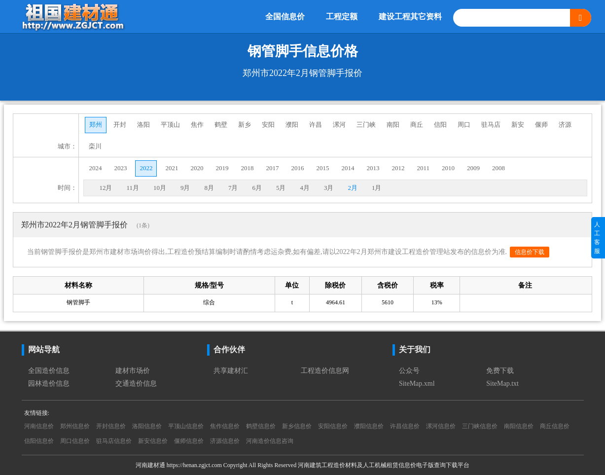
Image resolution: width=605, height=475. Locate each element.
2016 (297, 168)
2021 (171, 168)
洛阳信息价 (147, 426)
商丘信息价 (554, 426)
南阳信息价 (519, 426)
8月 (209, 187)
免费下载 (500, 370)
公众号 (409, 370)
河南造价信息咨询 (269, 441)
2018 (247, 168)
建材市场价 (132, 370)
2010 (448, 168)
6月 (257, 187)
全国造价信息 (49, 370)
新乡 (244, 124)
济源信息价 (225, 441)
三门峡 (366, 124)
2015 (322, 168)
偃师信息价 (189, 441)
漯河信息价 (441, 426)
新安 (517, 124)
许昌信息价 (405, 426)
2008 (498, 168)
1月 (377, 187)
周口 (464, 124)
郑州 (95, 124)
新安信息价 (153, 441)
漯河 (339, 124)
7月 (233, 187)
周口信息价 (75, 441)
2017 (272, 168)
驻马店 (490, 124)
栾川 (95, 146)
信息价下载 (529, 252)
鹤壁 (220, 124)
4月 (305, 187)
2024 (95, 168)
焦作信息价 (225, 426)
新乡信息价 (297, 426)
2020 (196, 168)
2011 (423, 168)
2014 (347, 168)
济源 (565, 124)
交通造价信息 (136, 383)
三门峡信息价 (480, 426)
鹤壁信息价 (261, 426)
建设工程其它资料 (410, 16)
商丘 (416, 124)
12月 (105, 187)
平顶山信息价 (186, 426)
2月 (352, 187)
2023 (120, 168)
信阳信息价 (39, 441)
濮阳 (291, 124)
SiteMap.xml (417, 383)
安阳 (268, 124)
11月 (132, 187)
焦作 (197, 124)
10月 (159, 187)
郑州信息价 (75, 426)
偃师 (541, 124)
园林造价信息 (49, 383)
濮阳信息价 (369, 426)
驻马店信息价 (114, 441)
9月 (185, 187)
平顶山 (170, 124)
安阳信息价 (333, 426)
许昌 (315, 124)
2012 (397, 168)
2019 (221, 168)
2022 (146, 168)
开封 (119, 124)
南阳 (393, 124)
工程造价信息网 (325, 370)
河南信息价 (39, 426)
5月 (281, 187)
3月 (329, 187)
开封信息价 (111, 426)
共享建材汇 (231, 370)
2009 (473, 168)
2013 (372, 168)
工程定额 (341, 16)
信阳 (440, 124)
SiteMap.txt (502, 383)
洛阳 (143, 124)
